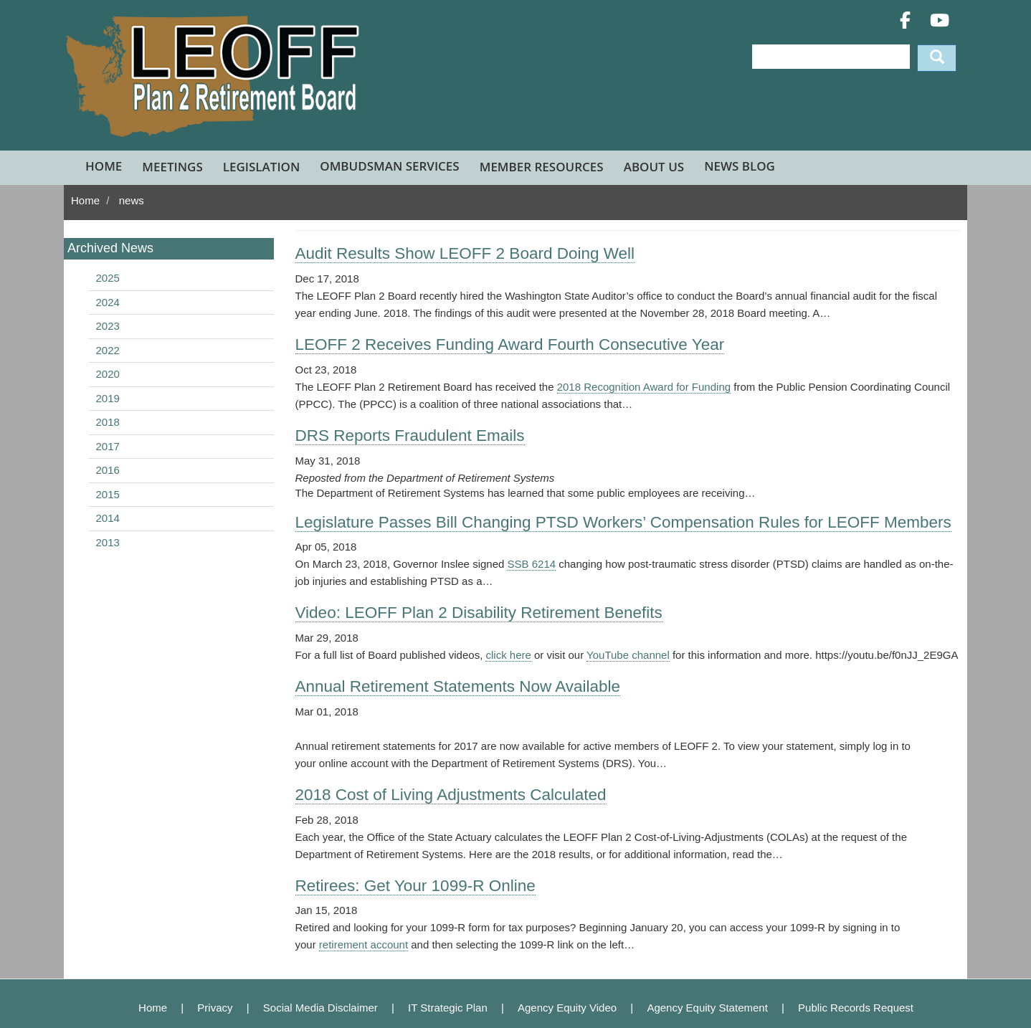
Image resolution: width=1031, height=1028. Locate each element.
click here (508, 655)
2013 (108, 542)
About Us (654, 166)
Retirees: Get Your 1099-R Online (415, 886)
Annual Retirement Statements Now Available (458, 686)
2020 (108, 374)
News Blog (739, 166)
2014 (108, 518)
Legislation (261, 166)
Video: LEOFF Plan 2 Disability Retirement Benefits (478, 613)
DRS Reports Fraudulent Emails (410, 435)
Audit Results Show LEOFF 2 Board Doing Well (465, 253)
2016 (108, 470)
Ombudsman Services (389, 166)
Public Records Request (855, 1007)
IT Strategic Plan (448, 1007)
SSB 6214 (532, 564)
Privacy (214, 1007)
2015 (108, 494)
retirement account (363, 944)
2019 (108, 398)
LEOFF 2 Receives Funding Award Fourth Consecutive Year (510, 344)
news (131, 200)
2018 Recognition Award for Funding (644, 387)
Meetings (172, 166)
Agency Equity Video (567, 1007)
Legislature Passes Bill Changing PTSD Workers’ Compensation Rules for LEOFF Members (623, 522)
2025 (108, 278)
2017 (108, 446)
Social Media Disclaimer (320, 1007)
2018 (108, 422)
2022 (108, 350)
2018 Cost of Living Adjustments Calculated (451, 795)
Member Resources (542, 166)
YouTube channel (628, 655)
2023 (108, 326)
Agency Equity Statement (707, 1007)
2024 (108, 302)
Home (103, 166)
